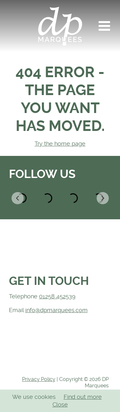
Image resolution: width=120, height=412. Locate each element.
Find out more (83, 396)
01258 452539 (57, 296)
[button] (104, 26)
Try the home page (60, 143)
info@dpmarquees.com (56, 310)
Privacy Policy (38, 379)
